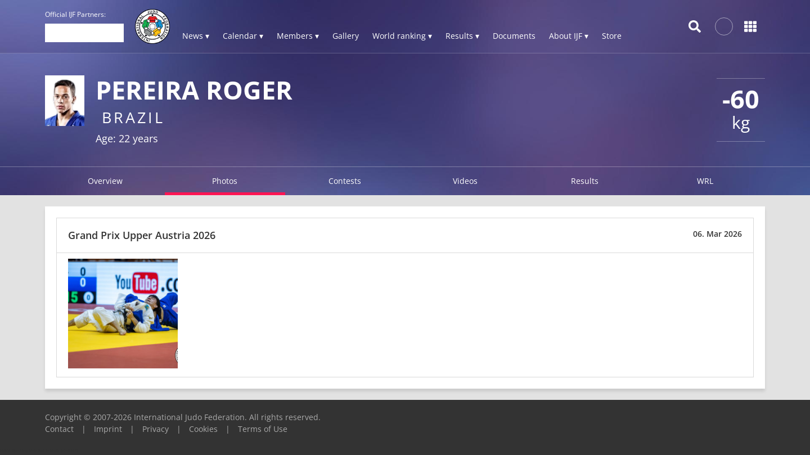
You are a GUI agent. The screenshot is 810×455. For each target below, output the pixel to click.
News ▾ (195, 35)
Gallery (345, 35)
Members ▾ (298, 35)
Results (584, 180)
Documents (514, 35)
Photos (224, 180)
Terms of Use (262, 429)
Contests (344, 180)
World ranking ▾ (402, 35)
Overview (105, 180)
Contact (59, 429)
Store (612, 35)
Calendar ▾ (243, 35)
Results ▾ (462, 35)
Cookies (203, 429)
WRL (705, 180)
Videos (465, 180)
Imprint (108, 429)
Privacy (155, 429)
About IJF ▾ (568, 35)
